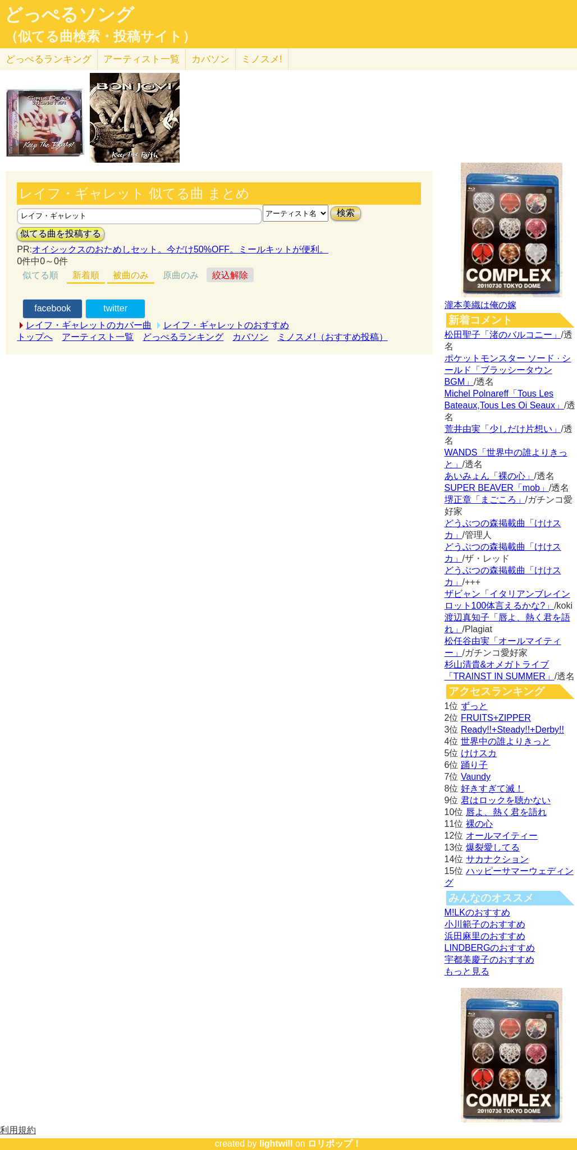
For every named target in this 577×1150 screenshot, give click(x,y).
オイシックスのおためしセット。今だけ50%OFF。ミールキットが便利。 (180, 249)
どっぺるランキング (183, 337)
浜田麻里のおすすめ (485, 936)
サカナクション (497, 859)
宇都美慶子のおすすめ (489, 959)
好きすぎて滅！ (492, 788)
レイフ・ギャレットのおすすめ (226, 325)
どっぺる (48, 59)
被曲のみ (131, 275)
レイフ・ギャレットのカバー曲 (89, 325)
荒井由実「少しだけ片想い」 (503, 429)
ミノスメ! (261, 59)
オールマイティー (502, 835)
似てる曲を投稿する (60, 233)
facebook (52, 308)
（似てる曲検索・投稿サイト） (100, 36)
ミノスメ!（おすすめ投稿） (332, 337)
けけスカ (479, 753)
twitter (115, 308)
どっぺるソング (69, 14)
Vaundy (476, 776)
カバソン (210, 59)
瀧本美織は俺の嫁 (480, 305)
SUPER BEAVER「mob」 (497, 488)
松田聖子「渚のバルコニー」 (503, 334)
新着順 (85, 275)
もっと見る (467, 971)
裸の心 (479, 824)
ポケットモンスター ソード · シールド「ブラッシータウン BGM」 (508, 370)
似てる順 (40, 275)
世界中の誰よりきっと (506, 741)
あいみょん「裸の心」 (489, 476)
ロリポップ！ (334, 1143)
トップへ (35, 337)
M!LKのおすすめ (477, 912)
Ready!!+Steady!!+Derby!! (512, 729)
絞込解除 (230, 275)
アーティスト (141, 59)
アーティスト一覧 (98, 337)
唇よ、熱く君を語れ (506, 812)
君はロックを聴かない (506, 800)
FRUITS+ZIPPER (496, 718)
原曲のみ (181, 275)
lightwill (276, 1143)
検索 (346, 213)
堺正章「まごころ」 (485, 499)
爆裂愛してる (493, 847)
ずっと (474, 706)
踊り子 (474, 765)
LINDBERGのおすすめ (490, 948)
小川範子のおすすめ (485, 924)
